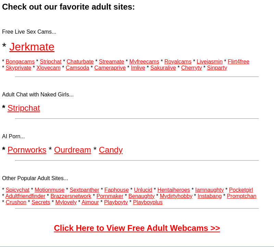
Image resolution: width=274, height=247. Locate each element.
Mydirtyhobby (176, 196)
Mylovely (66, 202)
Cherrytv (191, 68)
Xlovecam (49, 68)
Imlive (138, 68)
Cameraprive (110, 68)
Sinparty (217, 68)
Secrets (41, 202)
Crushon (16, 202)
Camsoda (77, 68)
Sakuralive (163, 68)
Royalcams (177, 61)
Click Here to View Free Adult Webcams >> (137, 228)
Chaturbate (80, 61)
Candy (111, 149)
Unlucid (143, 190)
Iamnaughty (209, 190)
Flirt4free (238, 61)
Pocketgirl (241, 190)
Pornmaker (110, 196)
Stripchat (50, 61)
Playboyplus (147, 202)
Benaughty (141, 196)
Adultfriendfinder (25, 196)
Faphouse (116, 190)
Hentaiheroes (174, 190)
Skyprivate (19, 68)
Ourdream (72, 149)
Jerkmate (31, 46)
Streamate (111, 61)
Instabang (210, 196)
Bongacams (20, 61)
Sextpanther (84, 190)
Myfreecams (144, 61)
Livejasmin (210, 61)
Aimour (90, 202)
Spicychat (17, 190)
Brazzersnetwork (70, 196)
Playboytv (116, 202)
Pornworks (27, 149)
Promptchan (241, 196)
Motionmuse (49, 190)
